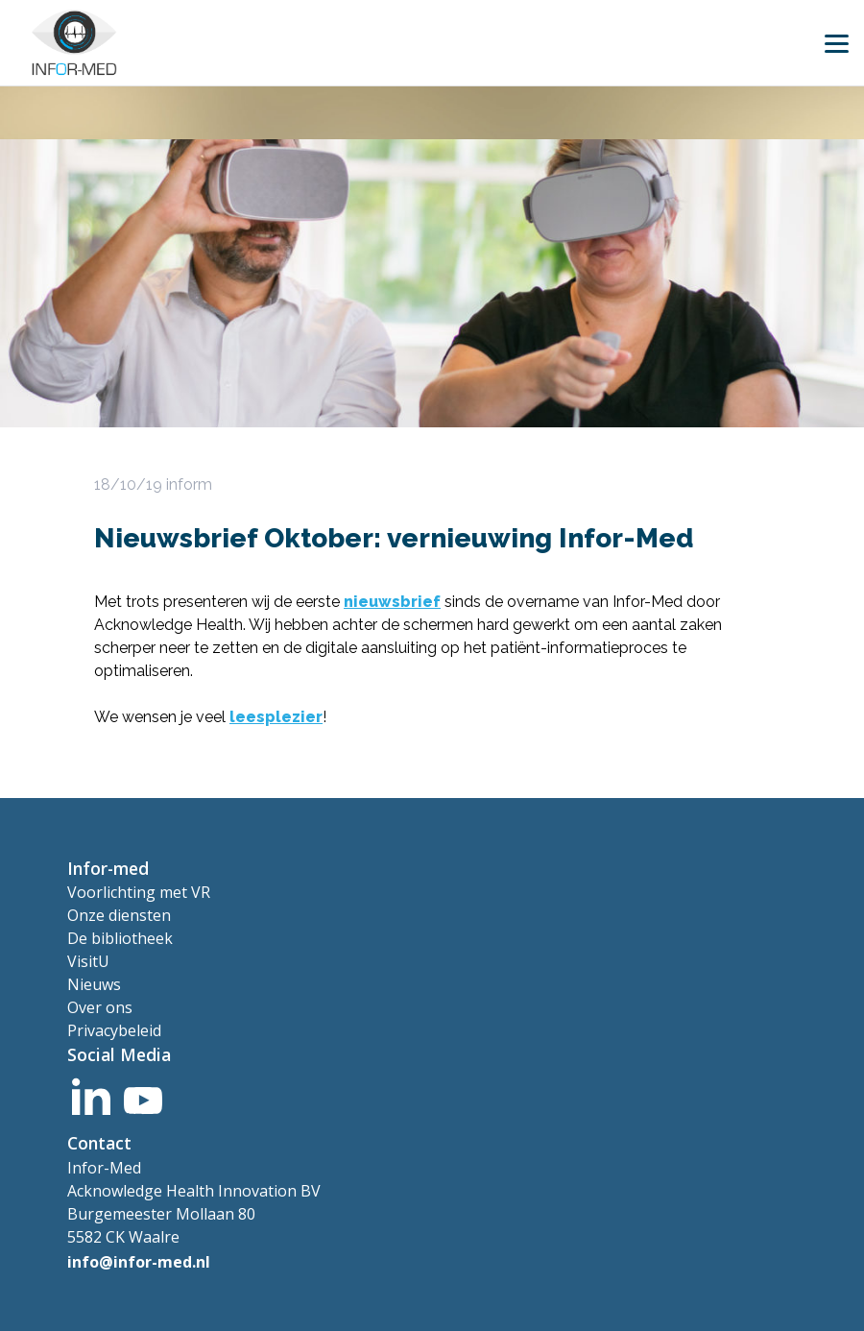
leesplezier (276, 717)
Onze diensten (119, 915)
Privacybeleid (114, 1030)
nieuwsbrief (392, 602)
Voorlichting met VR (138, 892)
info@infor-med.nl (138, 1261)
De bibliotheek (120, 938)
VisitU (88, 961)
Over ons (99, 1007)
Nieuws (94, 984)
